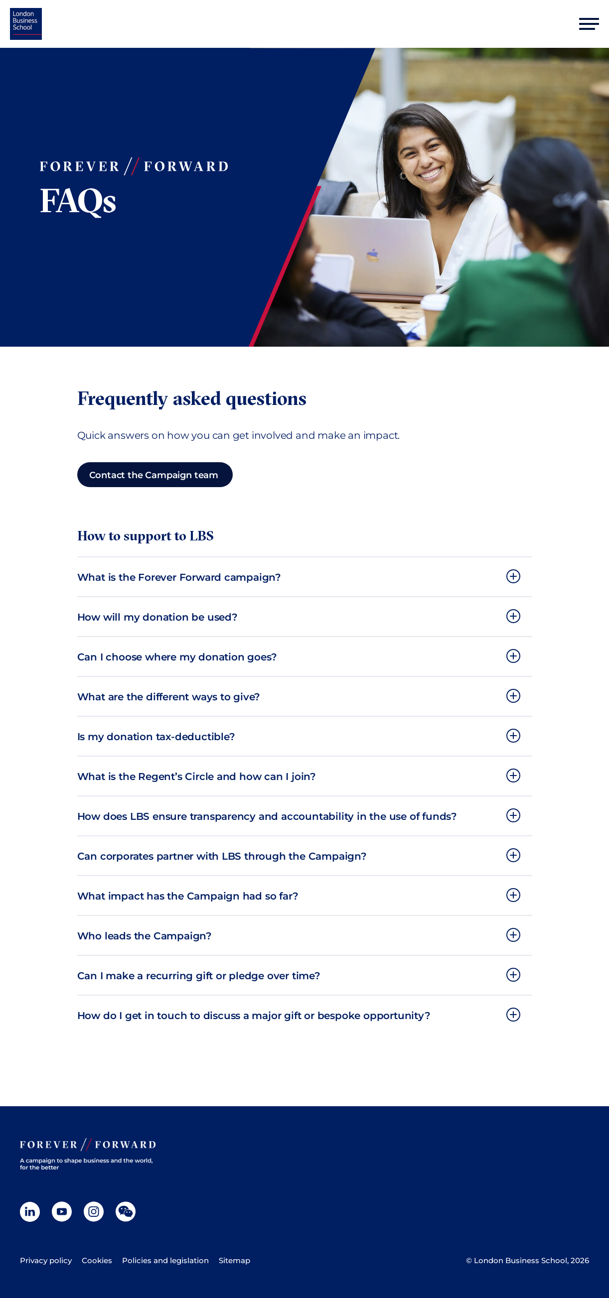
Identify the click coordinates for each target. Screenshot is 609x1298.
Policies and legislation (165, 1260)
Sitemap (234, 1260)
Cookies (97, 1260)
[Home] (26, 24)
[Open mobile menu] (589, 24)
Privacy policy (46, 1260)
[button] (304, 576)
